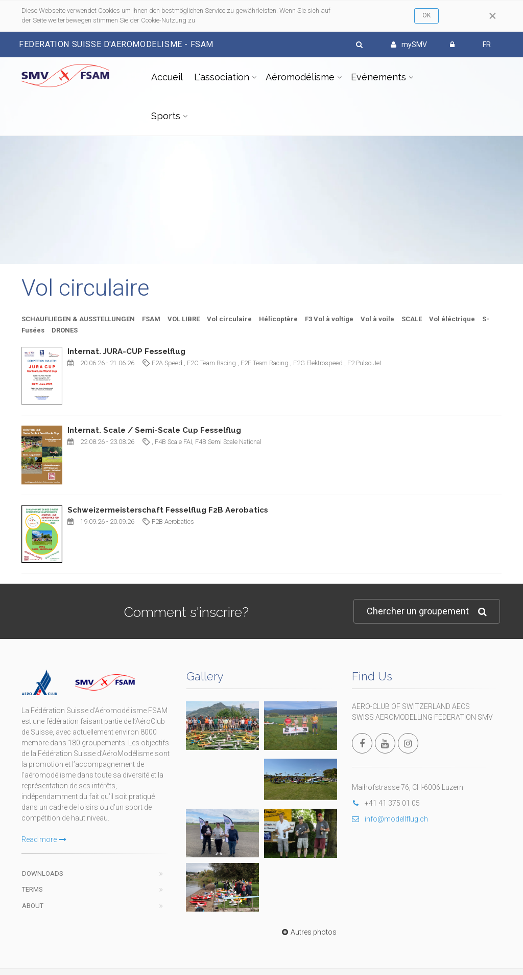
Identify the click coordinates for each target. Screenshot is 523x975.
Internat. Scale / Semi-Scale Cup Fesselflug (154, 430)
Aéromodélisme (300, 77)
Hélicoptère (278, 319)
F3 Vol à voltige (329, 319)
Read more (43, 839)
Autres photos (308, 932)
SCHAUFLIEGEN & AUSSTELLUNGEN (78, 319)
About (32, 906)
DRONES (65, 330)
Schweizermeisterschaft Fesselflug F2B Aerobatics (167, 510)
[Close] (492, 16)
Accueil (167, 77)
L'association (221, 77)
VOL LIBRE (184, 319)
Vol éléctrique (452, 319)
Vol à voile (377, 319)
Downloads (42, 873)
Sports (165, 115)
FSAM (151, 319)
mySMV (409, 44)
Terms (32, 889)
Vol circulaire (229, 319)
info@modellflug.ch (390, 819)
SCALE (411, 319)
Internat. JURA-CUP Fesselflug (126, 351)
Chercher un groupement (427, 612)
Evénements (378, 77)
